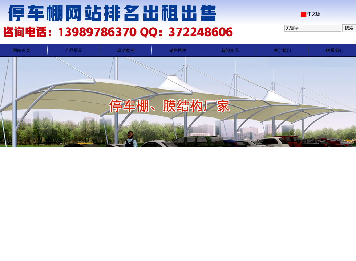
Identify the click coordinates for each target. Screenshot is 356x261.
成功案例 (125, 50)
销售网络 (178, 50)
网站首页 (21, 50)
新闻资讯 (230, 50)
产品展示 (73, 50)
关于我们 (282, 50)
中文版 (313, 13)
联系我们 (334, 50)
